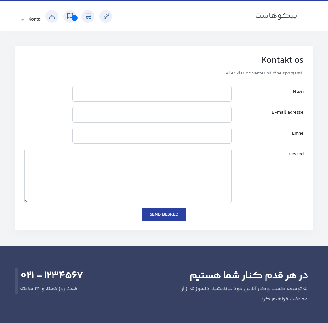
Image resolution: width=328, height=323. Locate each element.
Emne (298, 133)
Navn (298, 91)
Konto (33, 19)
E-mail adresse (288, 112)
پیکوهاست (276, 16)
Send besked (164, 214)
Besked (296, 154)
